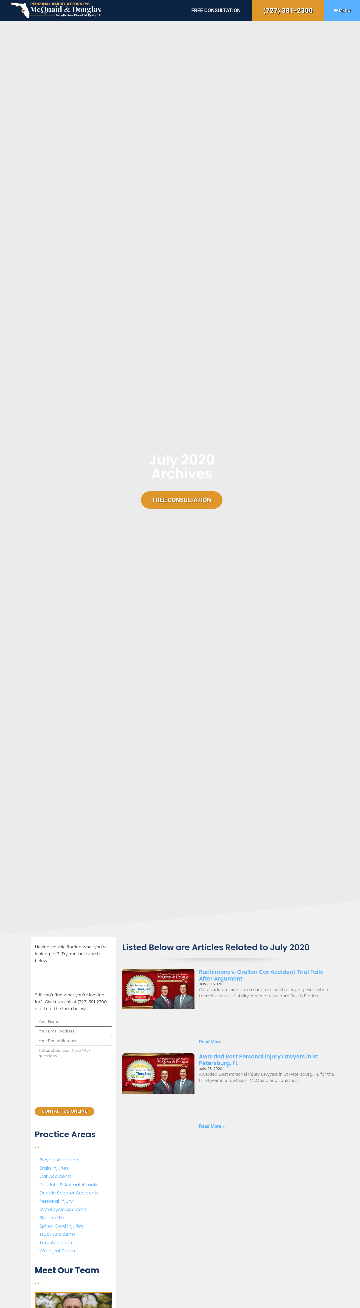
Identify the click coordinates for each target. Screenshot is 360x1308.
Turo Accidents (56, 1242)
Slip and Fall (53, 1217)
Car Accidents (55, 1176)
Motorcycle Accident (62, 1209)
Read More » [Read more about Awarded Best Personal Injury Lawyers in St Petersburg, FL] (212, 1126)
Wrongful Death (57, 1251)
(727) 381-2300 (288, 10)
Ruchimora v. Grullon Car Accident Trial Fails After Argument (261, 975)
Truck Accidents (57, 1234)
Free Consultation (216, 10)
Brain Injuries (53, 1168)
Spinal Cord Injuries (61, 1226)
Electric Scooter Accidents (68, 1193)
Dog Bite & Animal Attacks (68, 1184)
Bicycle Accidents (59, 1160)
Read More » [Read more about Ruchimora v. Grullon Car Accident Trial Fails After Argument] (212, 1041)
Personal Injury (56, 1201)
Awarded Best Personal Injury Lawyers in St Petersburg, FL (258, 1060)
